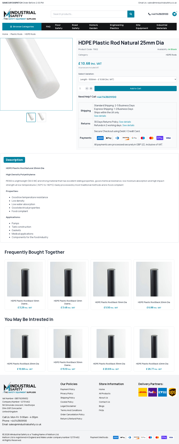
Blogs (101, 406)
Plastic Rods (16, 34)
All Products (104, 393)
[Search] (130, 14)
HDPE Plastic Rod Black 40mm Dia (152, 363)
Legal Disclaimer (68, 406)
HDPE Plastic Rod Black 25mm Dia (23, 363)
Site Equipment (142, 26)
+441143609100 (158, 14)
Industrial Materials (162, 26)
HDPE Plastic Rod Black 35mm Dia (109, 363)
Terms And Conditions (71, 410)
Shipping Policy (67, 397)
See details (100, 115)
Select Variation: (86, 73)
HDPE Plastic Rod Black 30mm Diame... (68, 363)
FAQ (48, 26)
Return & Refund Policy (71, 418)
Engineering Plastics (116, 26)
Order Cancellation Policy (72, 414)
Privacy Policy (66, 393)
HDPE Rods (30, 34)
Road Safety (75, 26)
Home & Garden (93, 26)
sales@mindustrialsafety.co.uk (25, 424)
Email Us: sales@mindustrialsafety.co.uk (158, 2)
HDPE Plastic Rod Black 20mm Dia (154, 302)
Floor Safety (58, 26)
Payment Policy (67, 389)
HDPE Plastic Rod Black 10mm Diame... (25, 302)
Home (5, 34)
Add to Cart (135, 88)
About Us (103, 397)
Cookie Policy (66, 401)
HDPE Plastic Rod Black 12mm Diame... (68, 302)
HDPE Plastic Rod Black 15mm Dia (111, 302)
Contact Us (104, 401)
